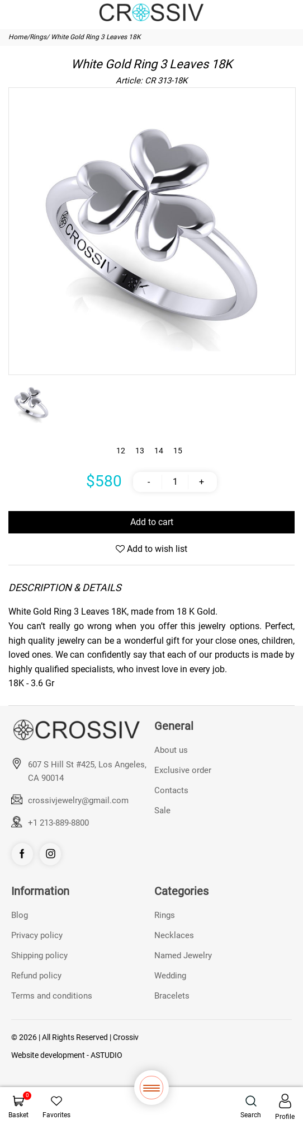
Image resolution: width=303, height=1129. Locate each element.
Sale (162, 810)
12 (120, 450)
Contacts (171, 790)
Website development (48, 1055)
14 (158, 450)
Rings (38, 37)
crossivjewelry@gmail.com (78, 800)
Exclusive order (182, 770)
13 (139, 450)
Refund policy (36, 976)
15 (177, 450)
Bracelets (172, 996)
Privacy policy (37, 935)
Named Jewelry (183, 955)
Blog (19, 915)
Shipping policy (39, 955)
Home (17, 37)
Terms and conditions (51, 996)
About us (171, 750)
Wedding (170, 976)
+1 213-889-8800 (58, 823)
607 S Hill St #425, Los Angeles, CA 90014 (87, 771)
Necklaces (174, 935)
